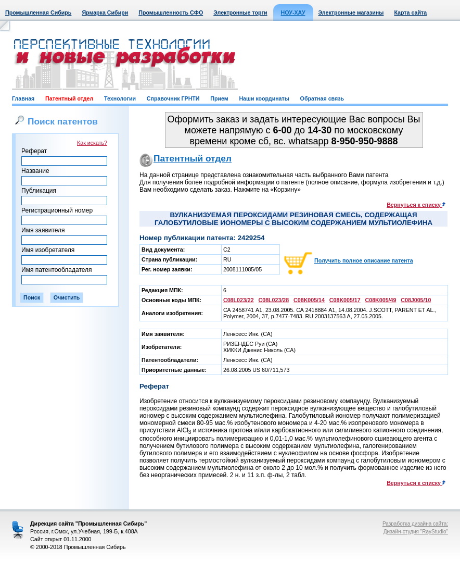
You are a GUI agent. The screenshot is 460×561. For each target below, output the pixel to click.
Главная (23, 98)
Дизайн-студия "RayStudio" (416, 531)
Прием (219, 98)
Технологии (120, 98)
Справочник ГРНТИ (173, 98)
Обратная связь (322, 98)
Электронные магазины (351, 12)
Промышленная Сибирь (38, 12)
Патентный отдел (69, 98)
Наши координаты (264, 98)
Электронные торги (240, 12)
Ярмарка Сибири (105, 12)
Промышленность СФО (170, 12)
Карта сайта (410, 12)
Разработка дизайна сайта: (415, 524)
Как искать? (92, 143)
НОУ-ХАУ (293, 12)
